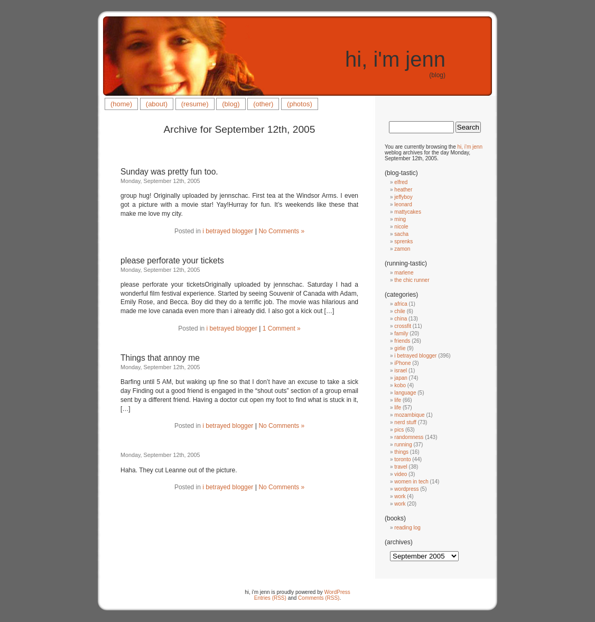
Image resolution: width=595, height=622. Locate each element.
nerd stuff (405, 422)
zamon (402, 249)
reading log (407, 527)
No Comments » (281, 231)
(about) (157, 104)
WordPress (337, 592)
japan (400, 378)
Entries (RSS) (270, 598)
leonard (403, 204)
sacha (401, 234)
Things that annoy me (160, 357)
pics (399, 430)
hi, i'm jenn (395, 59)
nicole (401, 227)
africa (400, 304)
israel (400, 370)
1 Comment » (282, 328)
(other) (263, 104)
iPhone (402, 363)
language (405, 393)
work (399, 496)
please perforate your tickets (172, 260)
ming (400, 219)
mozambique (409, 415)
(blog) (230, 104)
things (401, 452)
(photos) (299, 104)
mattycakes (407, 212)
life (397, 400)
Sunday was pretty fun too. (169, 171)
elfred (400, 182)
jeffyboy (403, 197)
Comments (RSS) (318, 598)
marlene (403, 273)
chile (399, 311)
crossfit (402, 326)
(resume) (195, 104)
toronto (402, 459)
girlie (399, 348)
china (400, 319)
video (400, 474)
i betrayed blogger (227, 231)
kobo (400, 385)
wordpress (406, 489)
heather (403, 190)
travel (400, 467)
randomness (408, 437)
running (403, 444)
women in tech (411, 481)
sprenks (403, 241)
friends (402, 341)
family (401, 333)
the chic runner (411, 280)
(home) (121, 104)
